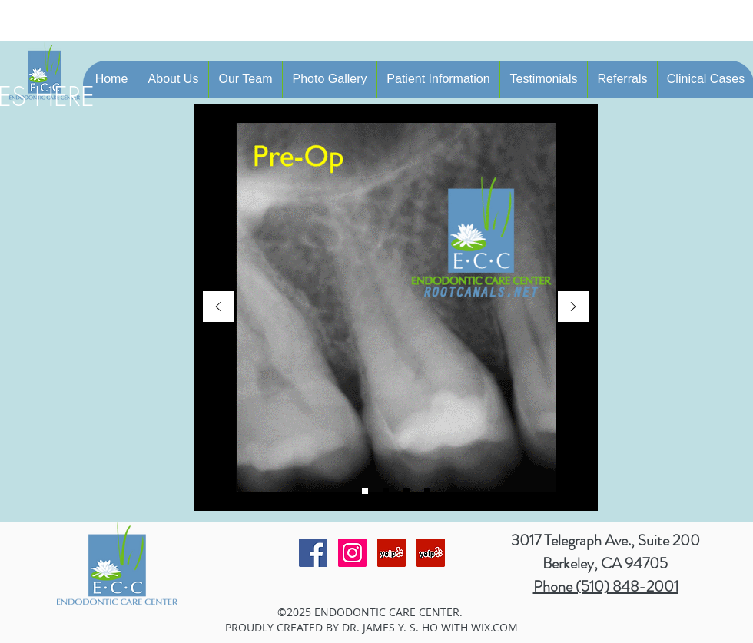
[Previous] (218, 307)
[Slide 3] (406, 491)
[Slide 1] (386, 491)
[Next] (573, 307)
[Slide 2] (365, 491)
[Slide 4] (427, 491)
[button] (173, 79)
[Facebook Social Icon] (313, 553)
